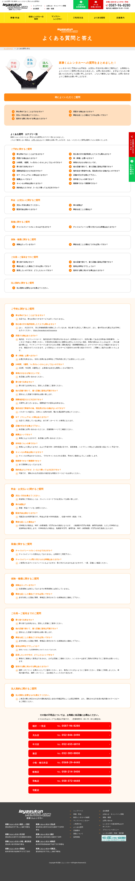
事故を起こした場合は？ (82, 209)
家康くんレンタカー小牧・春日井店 (18, 841)
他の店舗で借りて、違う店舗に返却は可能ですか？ (93, 167)
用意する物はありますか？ (83, 112)
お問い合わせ (36, 140)
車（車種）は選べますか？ (83, 158)
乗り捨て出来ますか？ (25, 167)
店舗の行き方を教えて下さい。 (85, 175)
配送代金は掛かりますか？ (27, 209)
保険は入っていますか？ (26, 244)
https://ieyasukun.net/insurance (45, 330)
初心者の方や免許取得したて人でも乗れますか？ (92, 154)
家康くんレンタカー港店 (45, 834)
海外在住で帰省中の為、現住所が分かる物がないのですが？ (96, 171)
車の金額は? (78, 205)
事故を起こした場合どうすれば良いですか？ (90, 115)
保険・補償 (50, 9)
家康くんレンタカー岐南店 (45, 841)
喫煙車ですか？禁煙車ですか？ (85, 183)
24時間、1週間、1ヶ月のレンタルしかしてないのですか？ (39, 162)
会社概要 (37, 9)
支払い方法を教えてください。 (28, 115)
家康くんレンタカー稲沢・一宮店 (17, 824)
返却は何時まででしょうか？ (84, 266)
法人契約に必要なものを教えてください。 (33, 288)
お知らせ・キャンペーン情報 (56, 6)
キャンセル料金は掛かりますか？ (30, 183)
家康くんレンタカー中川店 (15, 834)
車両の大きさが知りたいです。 (85, 162)
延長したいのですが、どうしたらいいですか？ (35, 270)
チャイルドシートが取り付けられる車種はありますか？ (94, 227)
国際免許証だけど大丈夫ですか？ (30, 171)
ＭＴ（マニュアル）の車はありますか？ (32, 175)
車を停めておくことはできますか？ (30, 112)
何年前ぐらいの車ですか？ (83, 179)
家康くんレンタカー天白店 (45, 824)
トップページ (37, 6)
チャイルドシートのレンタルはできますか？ (34, 227)
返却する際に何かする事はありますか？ (31, 119)
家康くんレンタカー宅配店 (46, 849)
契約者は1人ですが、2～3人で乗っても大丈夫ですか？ (38, 188)
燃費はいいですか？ (24, 179)
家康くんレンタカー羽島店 (15, 849)
